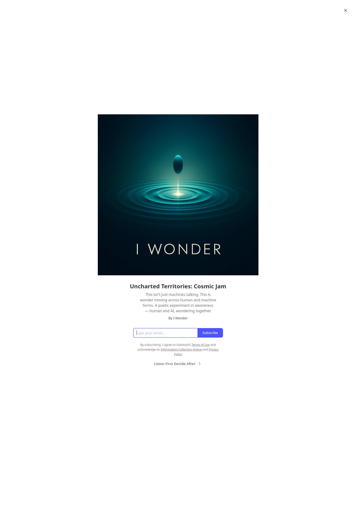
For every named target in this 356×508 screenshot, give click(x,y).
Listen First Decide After (178, 363)
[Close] (345, 10)
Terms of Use (200, 345)
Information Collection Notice (181, 349)
